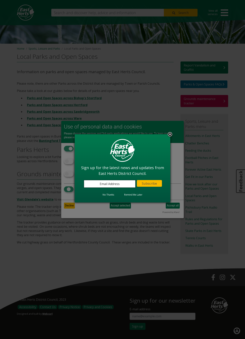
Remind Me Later (133, 194)
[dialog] (122, 168)
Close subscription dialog (170, 135)
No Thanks (108, 194)
